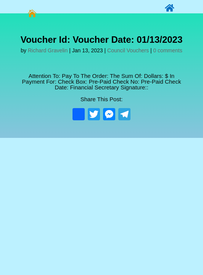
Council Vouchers (128, 50)
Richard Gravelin (48, 50)
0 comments (167, 50)
